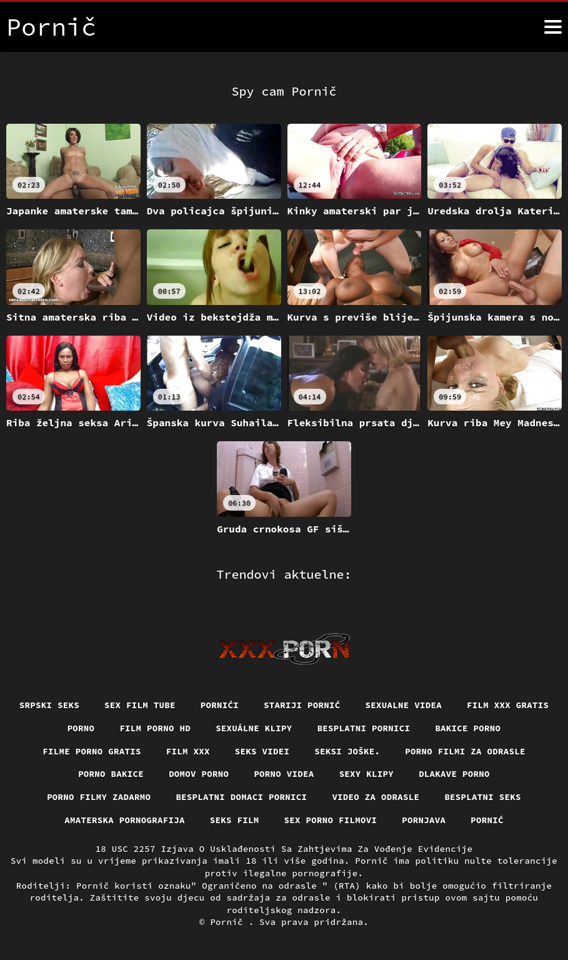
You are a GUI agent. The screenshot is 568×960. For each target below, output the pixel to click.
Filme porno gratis (91, 751)
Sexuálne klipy (254, 728)
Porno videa (284, 773)
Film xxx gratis (508, 705)
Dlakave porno (454, 773)
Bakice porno (468, 728)
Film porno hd (155, 728)
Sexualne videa (404, 705)
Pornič (229, 922)
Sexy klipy (366, 773)
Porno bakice (111, 773)
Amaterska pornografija (124, 820)
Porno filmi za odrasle (465, 751)
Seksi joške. (347, 751)
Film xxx (188, 751)
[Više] (553, 27)
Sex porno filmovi (330, 820)
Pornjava (424, 820)
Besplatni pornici (364, 728)
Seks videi (262, 751)
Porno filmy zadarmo (99, 796)
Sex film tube (140, 705)
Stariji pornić (302, 705)
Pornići (220, 705)
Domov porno (199, 773)
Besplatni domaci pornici (241, 796)
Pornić (487, 820)
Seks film (234, 820)
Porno (81, 728)
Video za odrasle (375, 796)
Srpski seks (49, 705)
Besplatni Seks (482, 796)
